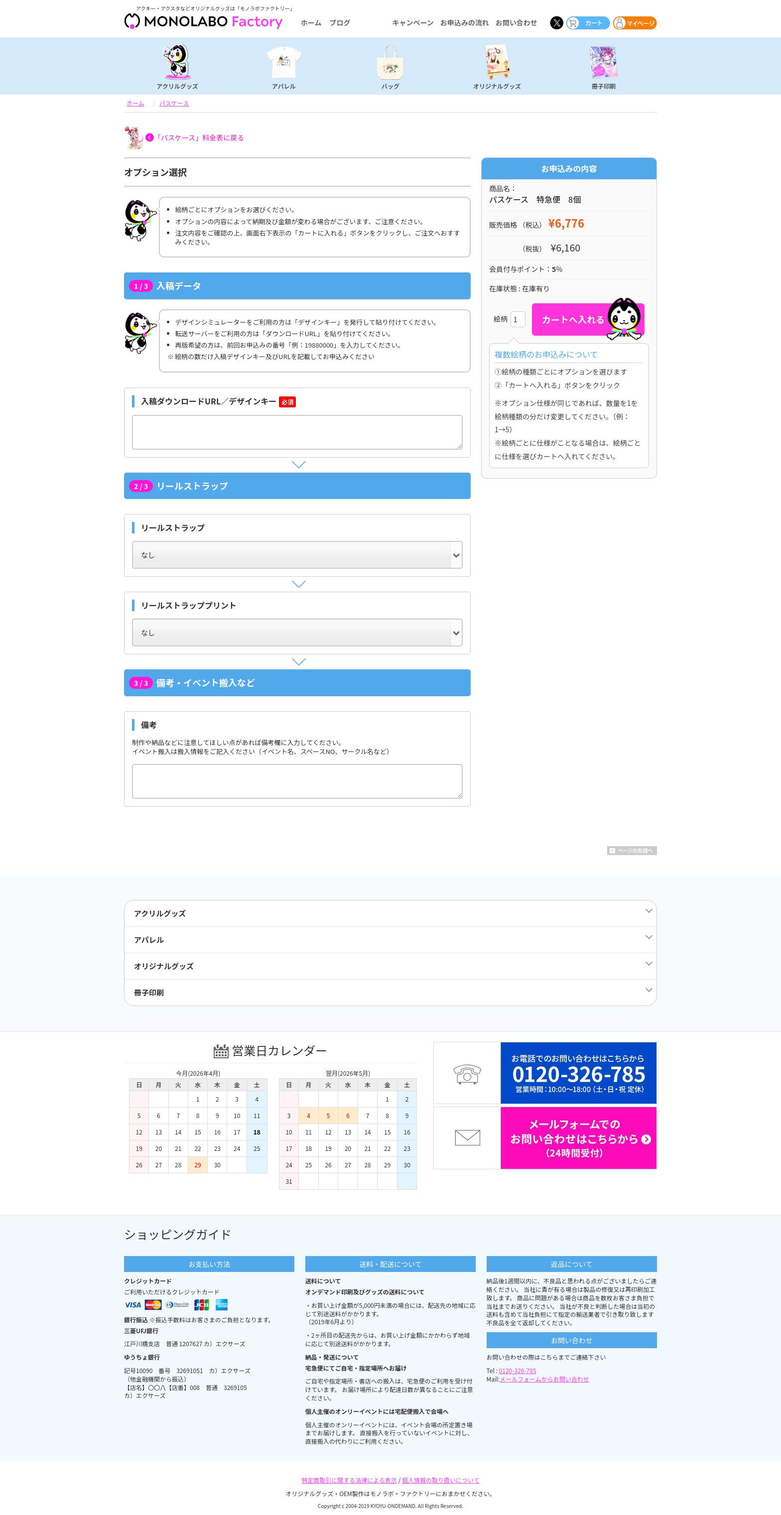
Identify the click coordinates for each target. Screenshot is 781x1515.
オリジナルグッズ (497, 86)
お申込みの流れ (464, 22)
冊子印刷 (604, 86)
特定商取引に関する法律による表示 (349, 1480)
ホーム (311, 22)
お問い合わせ (516, 22)
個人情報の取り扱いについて (441, 1480)
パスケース (174, 103)
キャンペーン (412, 22)
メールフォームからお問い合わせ (544, 1379)
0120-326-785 (517, 1370)
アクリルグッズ (177, 86)
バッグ (390, 86)
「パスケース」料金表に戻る (199, 137)
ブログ (339, 22)
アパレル (284, 86)
